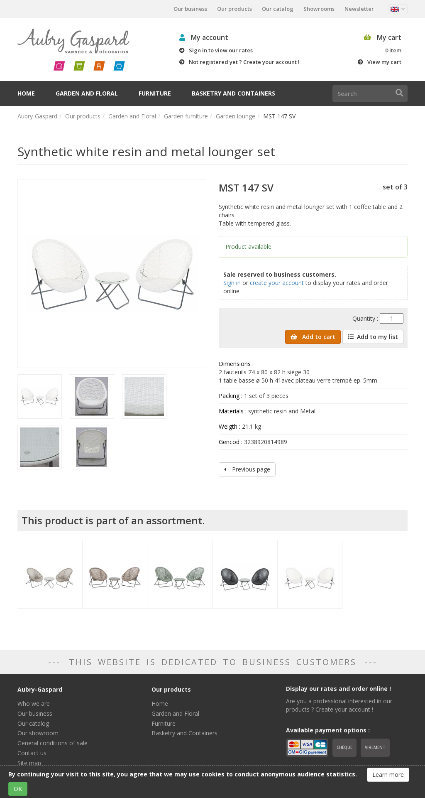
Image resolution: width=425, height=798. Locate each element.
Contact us (31, 753)
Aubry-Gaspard (37, 116)
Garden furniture (186, 116)
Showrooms (319, 8)
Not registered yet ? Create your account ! (244, 62)
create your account (277, 283)
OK (18, 789)
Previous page (247, 469)
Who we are (33, 703)
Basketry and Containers (233, 93)
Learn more (388, 774)
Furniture (155, 93)
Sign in (232, 283)
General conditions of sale (52, 743)
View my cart (384, 62)
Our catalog (277, 8)
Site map (29, 763)
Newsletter (359, 8)
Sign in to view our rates (221, 50)
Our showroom (38, 733)
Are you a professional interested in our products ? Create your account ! (339, 705)
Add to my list (373, 337)
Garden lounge (235, 116)
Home (26, 93)
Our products (234, 8)
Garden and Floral (87, 93)
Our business (190, 8)
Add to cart (313, 337)
